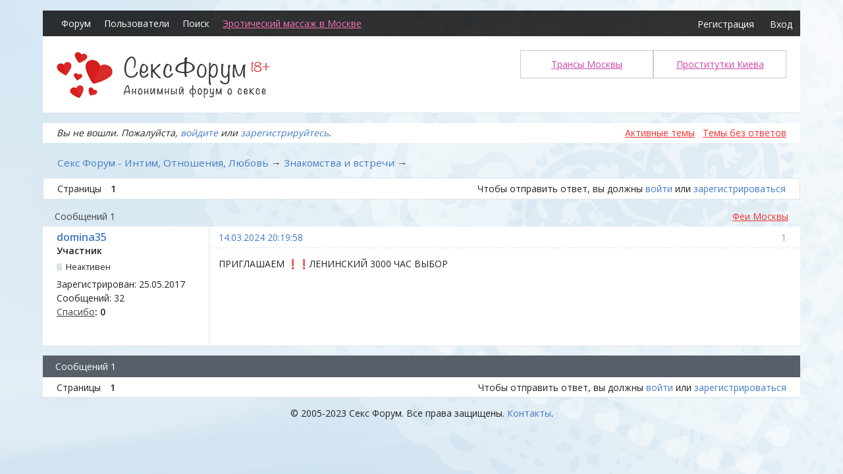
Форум (76, 23)
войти (658, 188)
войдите (199, 132)
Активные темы (660, 132)
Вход (781, 24)
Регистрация (725, 24)
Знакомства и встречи (339, 162)
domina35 (82, 237)
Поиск (195, 23)
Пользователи (136, 23)
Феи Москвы (760, 216)
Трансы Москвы (586, 64)
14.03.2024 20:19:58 (261, 237)
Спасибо (76, 311)
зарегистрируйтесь (284, 132)
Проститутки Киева (720, 64)
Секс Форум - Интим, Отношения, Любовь (163, 162)
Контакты (529, 413)
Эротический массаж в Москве (292, 23)
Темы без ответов (744, 132)
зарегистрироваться (739, 188)
